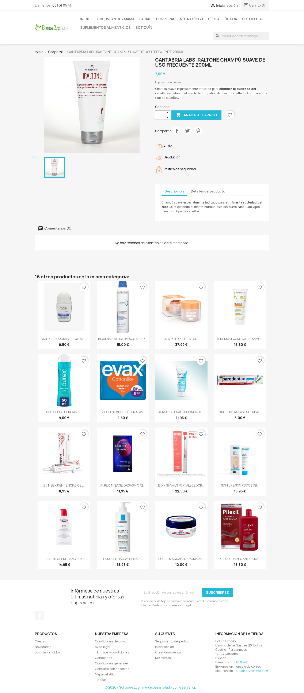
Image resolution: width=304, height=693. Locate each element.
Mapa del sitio (105, 674)
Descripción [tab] (174, 191)
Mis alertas (163, 658)
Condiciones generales (112, 663)
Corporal (165, 19)
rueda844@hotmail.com (250, 671)
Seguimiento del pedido (172, 641)
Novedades (43, 647)
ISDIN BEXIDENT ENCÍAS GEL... (64, 485)
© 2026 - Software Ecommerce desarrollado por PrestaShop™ (152, 687)
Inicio (85, 19)
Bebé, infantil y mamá (114, 19)
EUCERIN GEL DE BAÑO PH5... (64, 559)
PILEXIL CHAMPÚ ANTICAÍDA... (240, 559)
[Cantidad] (160, 115)
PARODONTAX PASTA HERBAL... (240, 412)
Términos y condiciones (112, 652)
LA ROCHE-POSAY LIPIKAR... (122, 559)
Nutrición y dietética (200, 19)
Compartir (176, 130)
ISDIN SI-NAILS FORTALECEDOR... (181, 485)
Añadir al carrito (196, 115)
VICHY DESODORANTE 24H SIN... (64, 339)
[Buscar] (241, 36)
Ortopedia (252, 19)
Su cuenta (165, 633)
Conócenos (103, 658)
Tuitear (187, 130)
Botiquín (144, 27)
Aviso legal (102, 647)
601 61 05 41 (61, 5)
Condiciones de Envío (110, 641)
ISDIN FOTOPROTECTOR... (181, 339)
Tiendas (101, 680)
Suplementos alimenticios (105, 27)
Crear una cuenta (168, 652)
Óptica (230, 19)
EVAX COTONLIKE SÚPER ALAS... (122, 412)
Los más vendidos (47, 652)
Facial (145, 19)
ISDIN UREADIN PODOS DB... (239, 485)
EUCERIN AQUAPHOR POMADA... (181, 559)
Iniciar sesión (164, 647)
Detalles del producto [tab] (208, 191)
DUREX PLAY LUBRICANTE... (64, 412)
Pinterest (198, 130)
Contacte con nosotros (112, 669)
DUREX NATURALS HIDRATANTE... (181, 412)
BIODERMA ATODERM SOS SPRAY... (122, 339)
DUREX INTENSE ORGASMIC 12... (122, 485)
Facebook (39, 615)
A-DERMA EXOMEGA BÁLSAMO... (240, 339)
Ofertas (40, 641)
